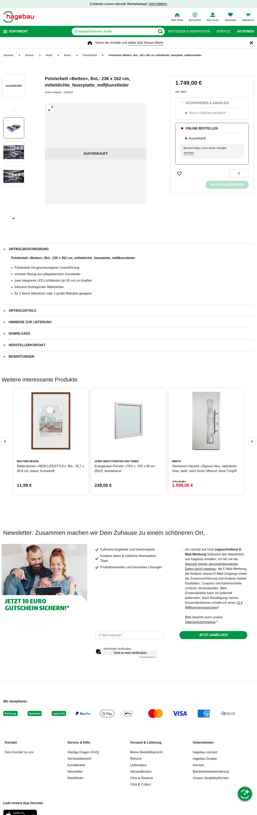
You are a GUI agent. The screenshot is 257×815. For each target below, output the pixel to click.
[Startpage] (18, 17)
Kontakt (11, 742)
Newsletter (75, 771)
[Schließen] (251, 42)
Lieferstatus (138, 765)
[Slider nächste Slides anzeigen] (13, 217)
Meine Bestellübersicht (146, 752)
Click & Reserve (141, 778)
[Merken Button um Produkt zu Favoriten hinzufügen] (179, 173)
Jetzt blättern (158, 4)
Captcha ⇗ (148, 657)
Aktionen (245, 31)
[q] (114, 31)
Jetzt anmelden (213, 635)
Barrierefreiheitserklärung (211, 771)
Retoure (136, 758)
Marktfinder (75, 778)
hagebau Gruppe (205, 758)
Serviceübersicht (79, 758)
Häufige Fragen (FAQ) (83, 752)
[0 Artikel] (239, 173)
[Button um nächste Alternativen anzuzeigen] (252, 441)
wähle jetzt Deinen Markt (145, 42)
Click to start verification (130, 652)
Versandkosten (140, 771)
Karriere (198, 765)
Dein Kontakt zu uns (19, 752)
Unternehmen (203, 742)
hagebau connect (205, 752)
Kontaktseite (76, 765)
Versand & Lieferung (146, 742)
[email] (129, 635)
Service (223, 31)
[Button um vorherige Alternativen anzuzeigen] (5, 441)
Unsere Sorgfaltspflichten (211, 778)
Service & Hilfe (78, 742)
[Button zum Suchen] (160, 31)
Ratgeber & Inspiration (189, 31)
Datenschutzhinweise (200, 622)
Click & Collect (140, 784)
